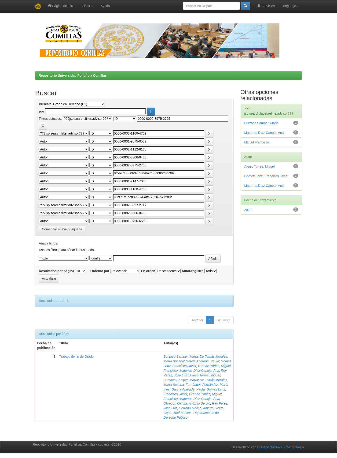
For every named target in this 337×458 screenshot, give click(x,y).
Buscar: (45, 104)
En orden (148, 271)
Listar (88, 6)
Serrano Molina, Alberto (196, 408)
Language (290, 6)
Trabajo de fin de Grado (76, 356)
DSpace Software (270, 447)
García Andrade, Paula (202, 361)
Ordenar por (99, 271)
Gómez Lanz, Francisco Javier (266, 176)
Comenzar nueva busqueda (62, 229)
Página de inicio (61, 6)
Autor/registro (192, 271)
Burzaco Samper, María (181, 356)
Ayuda (105, 6)
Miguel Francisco (256, 142)
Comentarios (295, 447)
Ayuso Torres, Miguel (204, 375)
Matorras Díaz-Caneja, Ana (199, 370)
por (41, 111)
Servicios (267, 6)
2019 (248, 210)
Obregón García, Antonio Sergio (187, 403)
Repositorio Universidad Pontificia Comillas (73, 75)
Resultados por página (56, 271)
